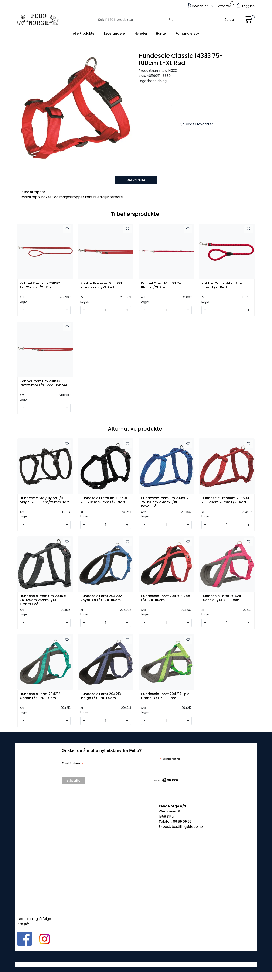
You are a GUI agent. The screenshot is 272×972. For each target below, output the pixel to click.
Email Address (72, 763)
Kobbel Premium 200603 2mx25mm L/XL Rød (101, 285)
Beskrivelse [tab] (136, 180)
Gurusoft (136, 964)
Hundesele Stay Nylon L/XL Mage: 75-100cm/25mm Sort (44, 500)
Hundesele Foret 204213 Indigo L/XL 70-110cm (100, 696)
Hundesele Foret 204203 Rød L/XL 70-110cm (165, 598)
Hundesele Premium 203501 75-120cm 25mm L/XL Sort (103, 500)
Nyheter (141, 33)
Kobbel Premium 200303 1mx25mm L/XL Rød (40, 285)
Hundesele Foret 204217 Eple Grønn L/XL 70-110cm (165, 696)
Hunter (161, 33)
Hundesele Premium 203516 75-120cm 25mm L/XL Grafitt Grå (43, 600)
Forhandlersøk (187, 33)
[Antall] (155, 110)
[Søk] (133, 20)
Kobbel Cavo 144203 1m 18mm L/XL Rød (221, 285)
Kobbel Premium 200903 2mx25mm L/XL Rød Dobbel (43, 383)
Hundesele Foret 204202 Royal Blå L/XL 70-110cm (101, 598)
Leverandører (115, 33)
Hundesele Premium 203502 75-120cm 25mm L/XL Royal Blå (164, 502)
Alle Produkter (84, 33)
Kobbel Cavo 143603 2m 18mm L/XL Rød (161, 285)
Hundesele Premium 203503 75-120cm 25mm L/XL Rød (225, 500)
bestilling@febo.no (187, 826)
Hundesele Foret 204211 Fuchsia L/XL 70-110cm (221, 598)
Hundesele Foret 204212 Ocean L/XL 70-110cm (40, 696)
